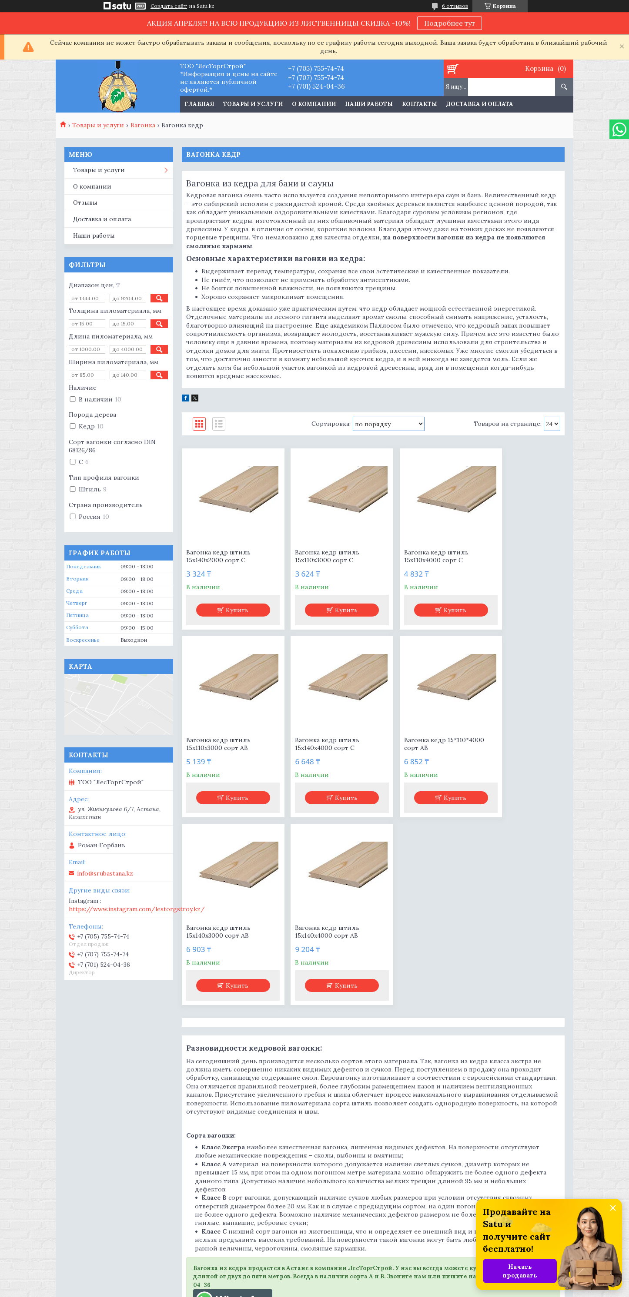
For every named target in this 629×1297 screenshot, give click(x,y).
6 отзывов (455, 6)
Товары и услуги (253, 104)
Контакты (419, 104)
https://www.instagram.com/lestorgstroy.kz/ (137, 909)
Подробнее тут (449, 23)
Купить (232, 610)
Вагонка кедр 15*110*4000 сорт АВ (324, 744)
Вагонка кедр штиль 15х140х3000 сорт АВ (413, 744)
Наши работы (369, 104)
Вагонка (142, 125)
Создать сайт (169, 6)
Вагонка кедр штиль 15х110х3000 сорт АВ (510, 556)
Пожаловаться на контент (345, 1288)
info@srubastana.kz (105, 873)
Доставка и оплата (479, 104)
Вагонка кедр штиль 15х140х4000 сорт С (218, 744)
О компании (314, 104)
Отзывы (85, 202)
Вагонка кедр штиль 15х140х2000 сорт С (218, 556)
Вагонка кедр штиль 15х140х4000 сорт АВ (510, 744)
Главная (199, 104)
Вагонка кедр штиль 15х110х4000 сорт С (413, 556)
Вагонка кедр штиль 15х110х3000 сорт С (316, 556)
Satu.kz (355, 1280)
